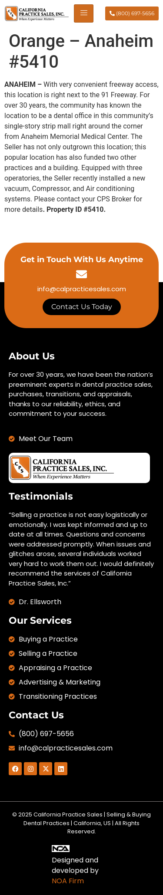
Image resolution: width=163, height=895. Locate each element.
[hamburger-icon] (83, 13)
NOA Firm (68, 881)
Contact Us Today (81, 307)
